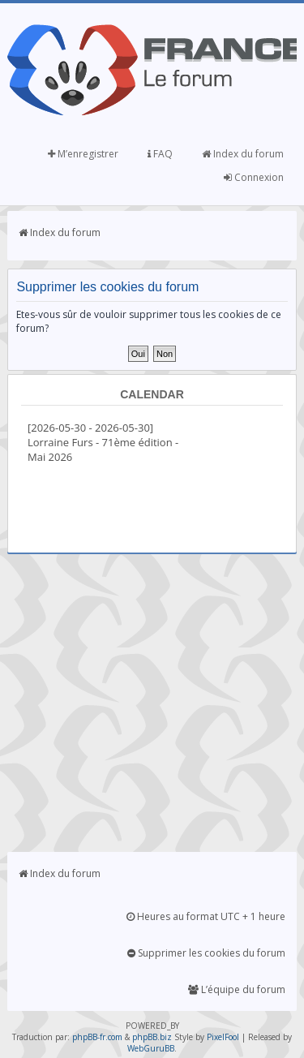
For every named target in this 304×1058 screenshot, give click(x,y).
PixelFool (223, 1037)
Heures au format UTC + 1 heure (205, 916)
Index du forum (243, 154)
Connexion (254, 177)
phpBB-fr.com (97, 1037)
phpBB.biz (152, 1037)
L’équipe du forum (236, 989)
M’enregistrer (83, 154)
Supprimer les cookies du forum (206, 953)
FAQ (160, 154)
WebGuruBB (150, 1048)
